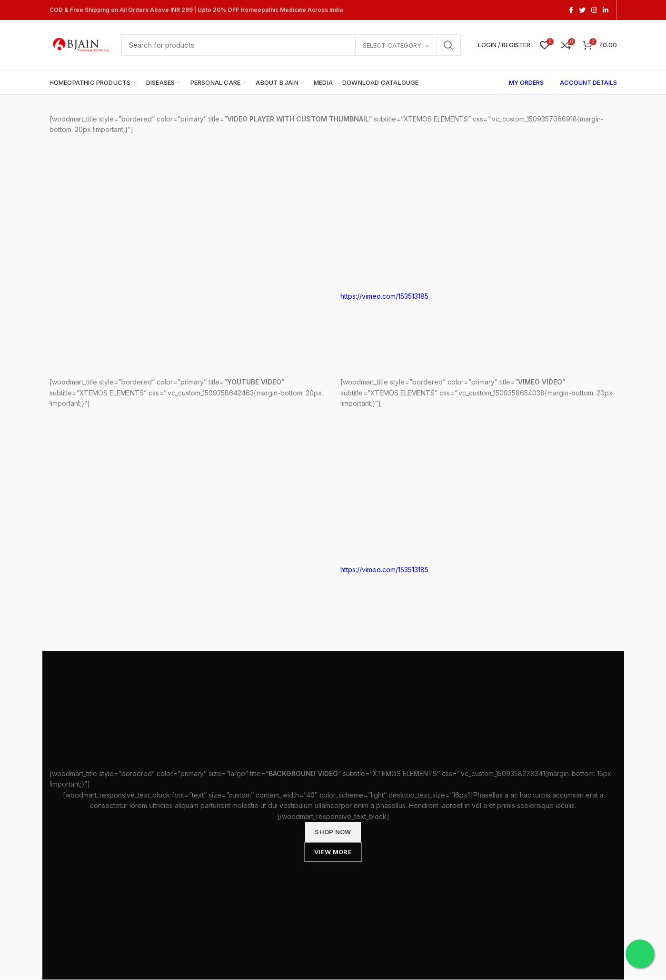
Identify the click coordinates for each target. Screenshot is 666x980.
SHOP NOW (333, 832)
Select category (392, 45)
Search (448, 45)
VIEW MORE (333, 852)
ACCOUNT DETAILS (588, 82)
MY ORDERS (526, 82)
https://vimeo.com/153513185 (384, 296)
